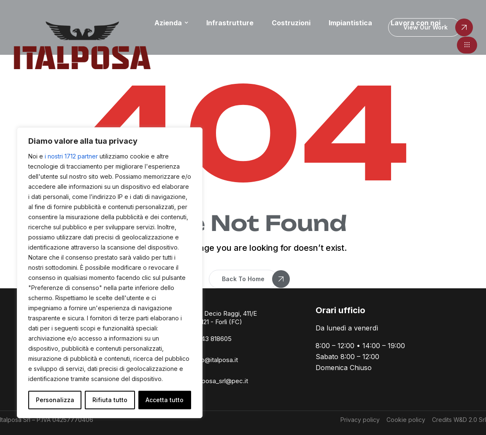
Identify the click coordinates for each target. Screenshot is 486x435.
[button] (467, 45)
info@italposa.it (216, 360)
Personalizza (55, 399)
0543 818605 (213, 339)
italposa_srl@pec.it (221, 381)
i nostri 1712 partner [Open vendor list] (71, 156)
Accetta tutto (165, 399)
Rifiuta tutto (109, 399)
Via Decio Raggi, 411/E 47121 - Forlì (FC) (225, 317)
